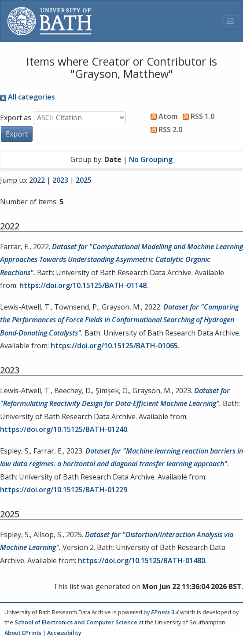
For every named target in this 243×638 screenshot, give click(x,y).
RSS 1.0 (196, 116)
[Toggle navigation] (230, 21)
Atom (162, 116)
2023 (60, 180)
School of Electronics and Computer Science (76, 622)
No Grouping (151, 159)
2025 (84, 180)
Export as (15, 117)
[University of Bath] (49, 21)
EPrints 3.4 (165, 612)
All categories (27, 97)
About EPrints (22, 633)
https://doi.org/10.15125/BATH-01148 (83, 285)
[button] (17, 134)
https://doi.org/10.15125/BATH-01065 (114, 345)
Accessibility (64, 633)
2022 (37, 180)
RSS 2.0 (164, 129)
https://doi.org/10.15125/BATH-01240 (63, 429)
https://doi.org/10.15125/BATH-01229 (63, 489)
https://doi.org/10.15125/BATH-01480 (141, 560)
